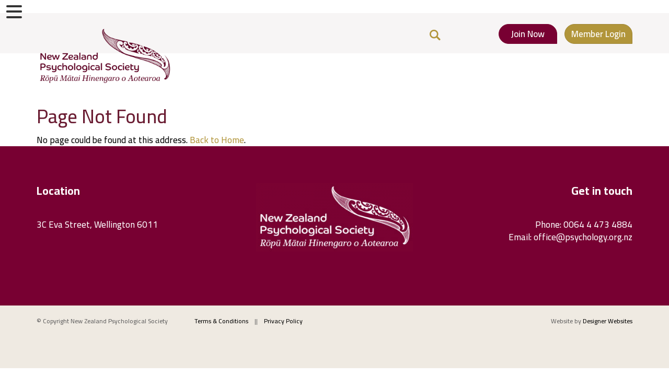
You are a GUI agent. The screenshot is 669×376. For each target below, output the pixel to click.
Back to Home (217, 140)
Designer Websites (607, 321)
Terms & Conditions (221, 321)
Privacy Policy (283, 321)
